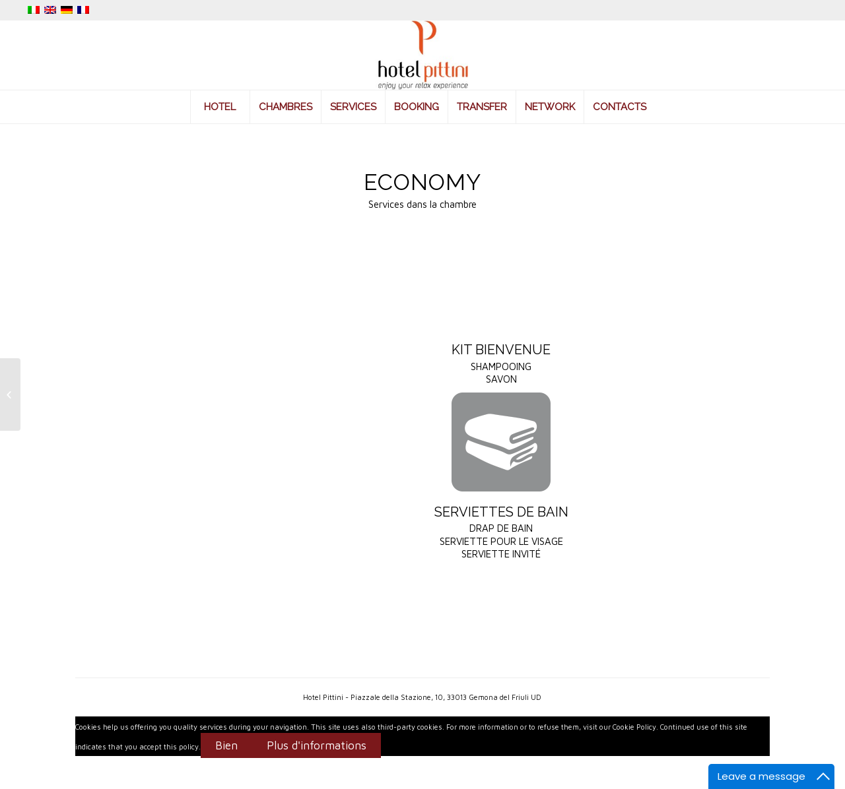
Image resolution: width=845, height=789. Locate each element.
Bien (226, 745)
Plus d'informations (316, 745)
